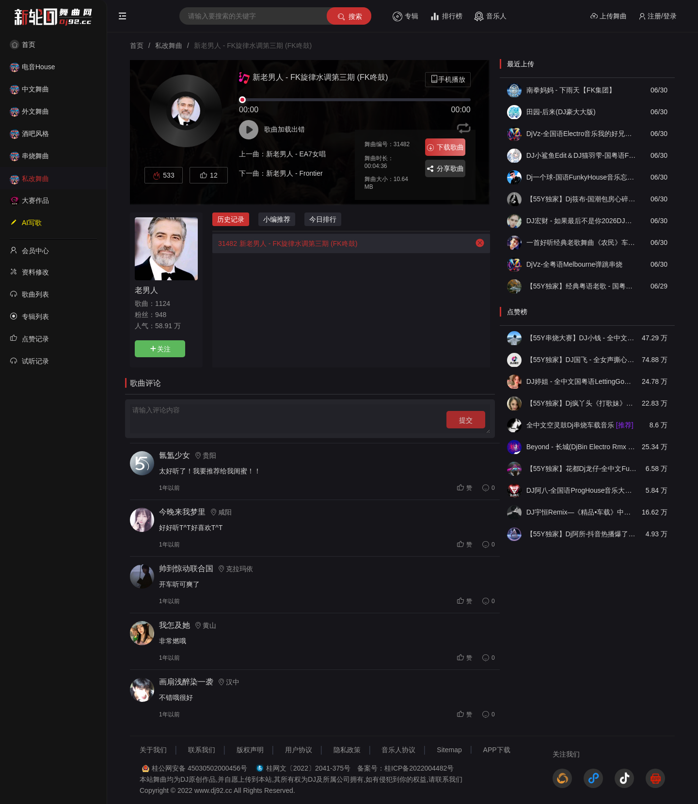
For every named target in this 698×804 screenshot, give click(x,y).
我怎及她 (174, 625)
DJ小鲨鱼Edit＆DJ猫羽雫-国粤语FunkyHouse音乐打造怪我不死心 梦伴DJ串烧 (581, 155)
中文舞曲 (29, 89)
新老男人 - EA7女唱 (296, 154)
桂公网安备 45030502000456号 (199, 768)
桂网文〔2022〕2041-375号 (308, 768)
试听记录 (29, 360)
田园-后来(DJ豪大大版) (561, 112)
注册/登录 (657, 16)
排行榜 (446, 16)
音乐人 (490, 16)
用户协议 (298, 750)
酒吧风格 (29, 133)
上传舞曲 (608, 16)
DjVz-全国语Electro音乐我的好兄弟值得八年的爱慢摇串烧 (581, 133)
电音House (32, 67)
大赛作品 (29, 200)
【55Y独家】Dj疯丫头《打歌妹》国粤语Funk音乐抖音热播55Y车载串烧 (581, 403)
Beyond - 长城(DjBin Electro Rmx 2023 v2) (581, 447)
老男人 (146, 290)
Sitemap (449, 750)
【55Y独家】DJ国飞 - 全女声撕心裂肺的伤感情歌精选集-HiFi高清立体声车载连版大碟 (581, 360)
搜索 (349, 17)
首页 (22, 44)
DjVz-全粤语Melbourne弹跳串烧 (574, 264)
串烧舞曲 (29, 156)
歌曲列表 (29, 294)
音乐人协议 (398, 750)
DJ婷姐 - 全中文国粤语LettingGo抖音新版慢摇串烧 (581, 381)
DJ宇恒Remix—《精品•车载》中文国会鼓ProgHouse (581, 512)
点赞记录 (29, 338)
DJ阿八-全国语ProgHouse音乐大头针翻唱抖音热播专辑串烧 (581, 490)
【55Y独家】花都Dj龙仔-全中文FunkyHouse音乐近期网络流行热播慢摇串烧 (581, 468)
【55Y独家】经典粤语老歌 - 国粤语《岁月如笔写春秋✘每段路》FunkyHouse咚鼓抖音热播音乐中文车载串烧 (581, 286)
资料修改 (29, 271)
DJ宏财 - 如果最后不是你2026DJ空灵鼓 (581, 221)
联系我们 (201, 750)
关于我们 (153, 750)
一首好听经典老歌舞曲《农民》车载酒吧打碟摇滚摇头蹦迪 (581, 242)
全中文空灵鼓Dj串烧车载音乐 (580, 425)
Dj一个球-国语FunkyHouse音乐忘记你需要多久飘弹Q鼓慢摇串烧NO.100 (581, 177)
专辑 (405, 16)
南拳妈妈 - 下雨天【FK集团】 (571, 90)
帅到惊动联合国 (186, 568)
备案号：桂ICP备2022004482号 (405, 768)
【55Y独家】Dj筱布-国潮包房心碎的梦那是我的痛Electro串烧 (581, 199)
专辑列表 (29, 316)
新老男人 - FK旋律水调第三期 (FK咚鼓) (284, 243)
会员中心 (29, 250)
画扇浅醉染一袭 (186, 682)
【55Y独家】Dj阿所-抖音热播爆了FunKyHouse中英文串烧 (581, 534)
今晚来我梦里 (182, 512)
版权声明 (250, 750)
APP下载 (496, 750)
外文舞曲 (29, 111)
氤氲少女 (174, 455)
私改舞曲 (29, 178)
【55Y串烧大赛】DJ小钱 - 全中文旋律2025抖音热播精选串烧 (581, 338)
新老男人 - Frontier (294, 173)
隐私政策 (347, 750)
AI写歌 (26, 222)
